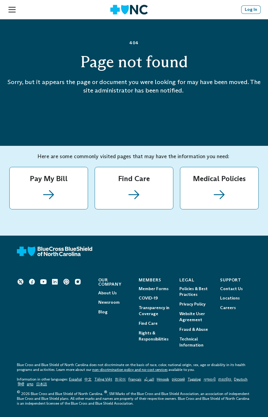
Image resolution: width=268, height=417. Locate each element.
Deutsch (241, 379)
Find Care (148, 323)
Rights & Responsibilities (154, 336)
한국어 (120, 379)
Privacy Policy (192, 304)
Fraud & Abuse (193, 329)
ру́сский (178, 379)
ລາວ (30, 384)
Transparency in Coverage (154, 310)
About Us (107, 293)
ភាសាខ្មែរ (225, 379)
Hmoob (163, 379)
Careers (228, 307)
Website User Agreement (192, 316)
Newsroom (109, 302)
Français (134, 379)
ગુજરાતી (209, 379)
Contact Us (231, 288)
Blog (103, 312)
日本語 (41, 384)
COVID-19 (148, 298)
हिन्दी (21, 384)
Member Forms (154, 288)
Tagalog (194, 379)
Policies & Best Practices (193, 291)
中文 (88, 379)
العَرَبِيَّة (149, 379)
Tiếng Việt (103, 379)
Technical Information (191, 342)
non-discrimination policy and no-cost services (130, 370)
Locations (230, 298)
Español (75, 379)
